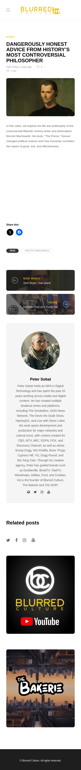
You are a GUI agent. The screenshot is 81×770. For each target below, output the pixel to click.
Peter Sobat (12, 67)
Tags (12, 251)
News (10, 37)
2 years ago (26, 67)
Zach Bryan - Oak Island (36, 283)
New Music (32, 278)
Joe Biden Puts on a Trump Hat (40, 307)
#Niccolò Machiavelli (37, 251)
